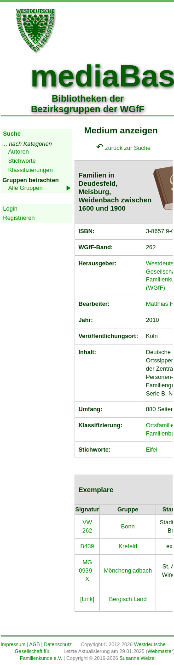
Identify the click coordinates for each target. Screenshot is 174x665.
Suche (12, 133)
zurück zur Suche (128, 147)
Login (10, 208)
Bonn (128, 526)
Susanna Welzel (138, 658)
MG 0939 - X (87, 570)
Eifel (151, 449)
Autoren (18, 151)
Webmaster (160, 651)
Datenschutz (57, 644)
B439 (87, 546)
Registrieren (19, 217)
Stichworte (22, 160)
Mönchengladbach (128, 570)
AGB (34, 644)
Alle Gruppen (25, 187)
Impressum (13, 644)
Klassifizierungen (30, 169)
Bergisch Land (128, 599)
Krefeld (127, 546)
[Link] (87, 599)
